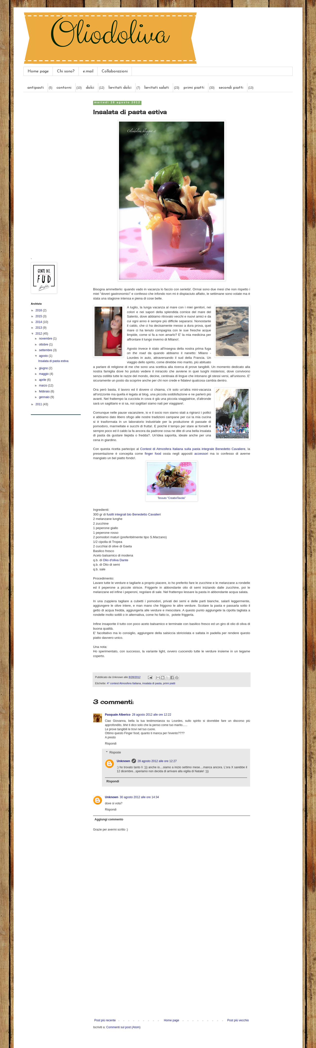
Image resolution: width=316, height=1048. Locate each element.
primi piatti (193, 88)
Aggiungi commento (109, 819)
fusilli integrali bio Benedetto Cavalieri (134, 514)
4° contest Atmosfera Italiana (124, 683)
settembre (46, 350)
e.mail (88, 71)
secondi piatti (231, 88)
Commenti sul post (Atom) (123, 1027)
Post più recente (105, 1020)
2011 (39, 404)
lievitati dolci (119, 88)
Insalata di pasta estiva (53, 361)
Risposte (115, 752)
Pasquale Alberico (118, 714)
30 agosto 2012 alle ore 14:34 (139, 797)
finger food (153, 453)
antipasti (35, 88)
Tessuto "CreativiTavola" (171, 497)
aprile (43, 380)
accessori (201, 453)
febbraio (45, 391)
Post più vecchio (238, 1020)
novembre (46, 338)
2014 (39, 322)
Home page (38, 71)
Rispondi (111, 743)
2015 (39, 316)
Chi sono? (66, 71)
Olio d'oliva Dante (115, 560)
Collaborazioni (115, 71)
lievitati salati (156, 88)
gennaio (44, 397)
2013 (39, 327)
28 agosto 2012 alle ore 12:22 (151, 714)
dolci (90, 88)
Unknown (123, 761)
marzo (43, 385)
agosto (44, 356)
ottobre (44, 344)
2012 (39, 333)
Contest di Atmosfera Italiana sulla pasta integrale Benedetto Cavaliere (192, 449)
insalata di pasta (152, 683)
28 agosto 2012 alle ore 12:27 (157, 761)
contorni (64, 88)
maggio (44, 374)
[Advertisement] (171, 977)
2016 (39, 310)
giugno (44, 368)
